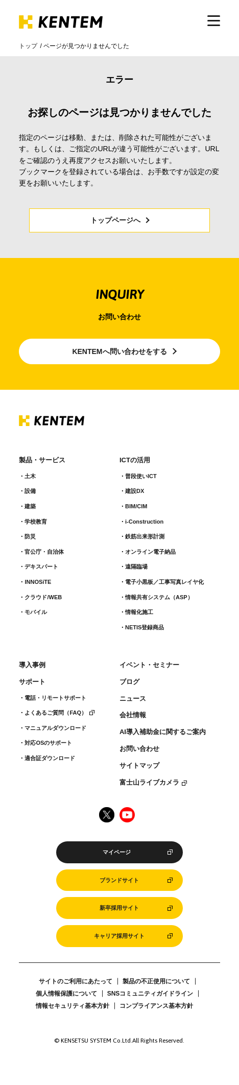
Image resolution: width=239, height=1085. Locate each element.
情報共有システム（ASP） (159, 597)
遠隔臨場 (136, 566)
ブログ (129, 682)
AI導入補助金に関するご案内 (162, 732)
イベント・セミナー (149, 665)
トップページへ (115, 220)
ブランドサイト (119, 880)
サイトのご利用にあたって (75, 981)
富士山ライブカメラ (149, 782)
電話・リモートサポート (55, 698)
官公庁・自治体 (44, 552)
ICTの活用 (134, 460)
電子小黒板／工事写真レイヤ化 (164, 582)
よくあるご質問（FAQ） (56, 713)
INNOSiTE (38, 582)
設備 (30, 491)
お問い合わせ (139, 748)
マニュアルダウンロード (55, 728)
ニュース (132, 698)
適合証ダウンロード (50, 758)
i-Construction (144, 521)
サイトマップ (139, 765)
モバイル (36, 612)
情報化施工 (139, 612)
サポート (32, 682)
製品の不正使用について (156, 981)
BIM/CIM (136, 506)
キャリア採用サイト (119, 936)
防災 (30, 536)
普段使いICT (141, 476)
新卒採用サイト (119, 908)
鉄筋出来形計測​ (144, 536)
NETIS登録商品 (144, 627)
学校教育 (36, 521)
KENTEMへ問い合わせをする (119, 351)
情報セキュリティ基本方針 (72, 1005)
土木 (30, 476)
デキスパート (41, 566)
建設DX (134, 491)
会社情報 (132, 715)
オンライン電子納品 (150, 552)
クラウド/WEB (43, 597)
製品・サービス (42, 460)
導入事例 (32, 665)
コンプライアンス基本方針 (156, 1005)
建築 (30, 506)
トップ (28, 46)
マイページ (117, 852)
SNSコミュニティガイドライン (150, 993)
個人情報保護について (66, 993)
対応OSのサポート (48, 743)
